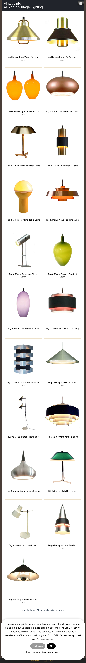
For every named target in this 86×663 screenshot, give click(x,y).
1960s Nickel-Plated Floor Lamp (23, 436)
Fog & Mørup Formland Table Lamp (23, 220)
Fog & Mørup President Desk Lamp (23, 165)
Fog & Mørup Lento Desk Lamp (23, 545)
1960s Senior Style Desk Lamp (62, 491)
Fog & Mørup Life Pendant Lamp (23, 328)
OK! (51, 646)
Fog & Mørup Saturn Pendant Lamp (62, 328)
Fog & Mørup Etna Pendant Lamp (62, 165)
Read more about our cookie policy (43, 652)
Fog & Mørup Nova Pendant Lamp (62, 220)
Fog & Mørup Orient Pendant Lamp (23, 491)
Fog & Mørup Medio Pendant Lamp (62, 111)
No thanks (38, 646)
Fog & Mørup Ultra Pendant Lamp (62, 436)
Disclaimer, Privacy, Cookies (43, 660)
